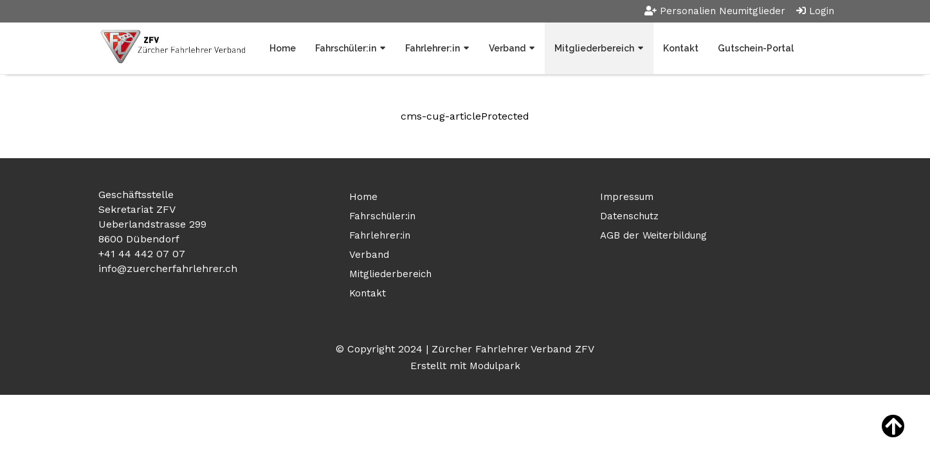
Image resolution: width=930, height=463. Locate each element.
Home (282, 48)
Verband (507, 48)
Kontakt (680, 48)
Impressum (626, 197)
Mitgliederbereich (594, 48)
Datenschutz (629, 216)
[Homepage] (171, 48)
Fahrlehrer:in (432, 48)
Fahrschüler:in (345, 48)
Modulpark (495, 366)
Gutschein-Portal (756, 48)
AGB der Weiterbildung (653, 235)
